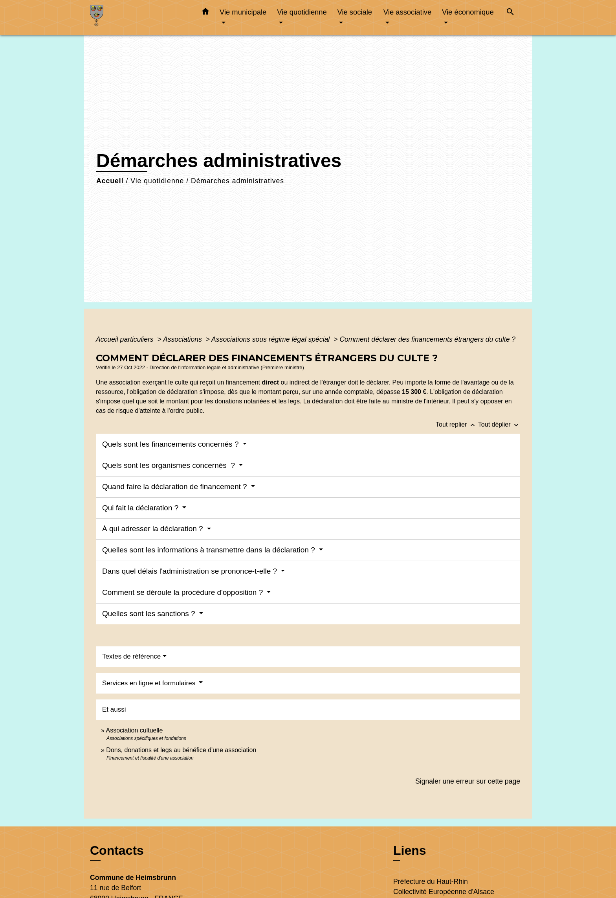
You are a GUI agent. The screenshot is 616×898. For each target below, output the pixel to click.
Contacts (117, 850)
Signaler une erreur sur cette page (467, 781)
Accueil (110, 181)
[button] (205, 13)
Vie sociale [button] (354, 12)
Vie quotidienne (157, 181)
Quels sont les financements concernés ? (171, 444)
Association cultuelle (134, 730)
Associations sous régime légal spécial (271, 339)
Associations (183, 339)
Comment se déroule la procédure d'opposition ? (183, 592)
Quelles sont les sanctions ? (149, 613)
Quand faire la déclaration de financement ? (175, 486)
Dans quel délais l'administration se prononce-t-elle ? (190, 571)
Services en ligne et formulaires (149, 683)
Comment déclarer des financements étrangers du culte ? (427, 339)
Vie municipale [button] (243, 12)
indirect (300, 382)
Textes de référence (131, 656)
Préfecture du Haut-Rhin (430, 881)
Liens (409, 850)
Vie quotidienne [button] (301, 12)
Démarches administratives (237, 181)
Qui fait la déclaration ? (141, 508)
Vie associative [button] (407, 12)
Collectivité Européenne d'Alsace (443, 892)
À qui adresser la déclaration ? (153, 528)
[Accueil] (139, 17)
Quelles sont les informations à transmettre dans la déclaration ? (209, 550)
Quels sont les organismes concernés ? (169, 465)
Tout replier (457, 424)
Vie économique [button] (468, 12)
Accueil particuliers (126, 339)
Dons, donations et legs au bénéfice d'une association (181, 750)
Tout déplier (499, 424)
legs (294, 401)
